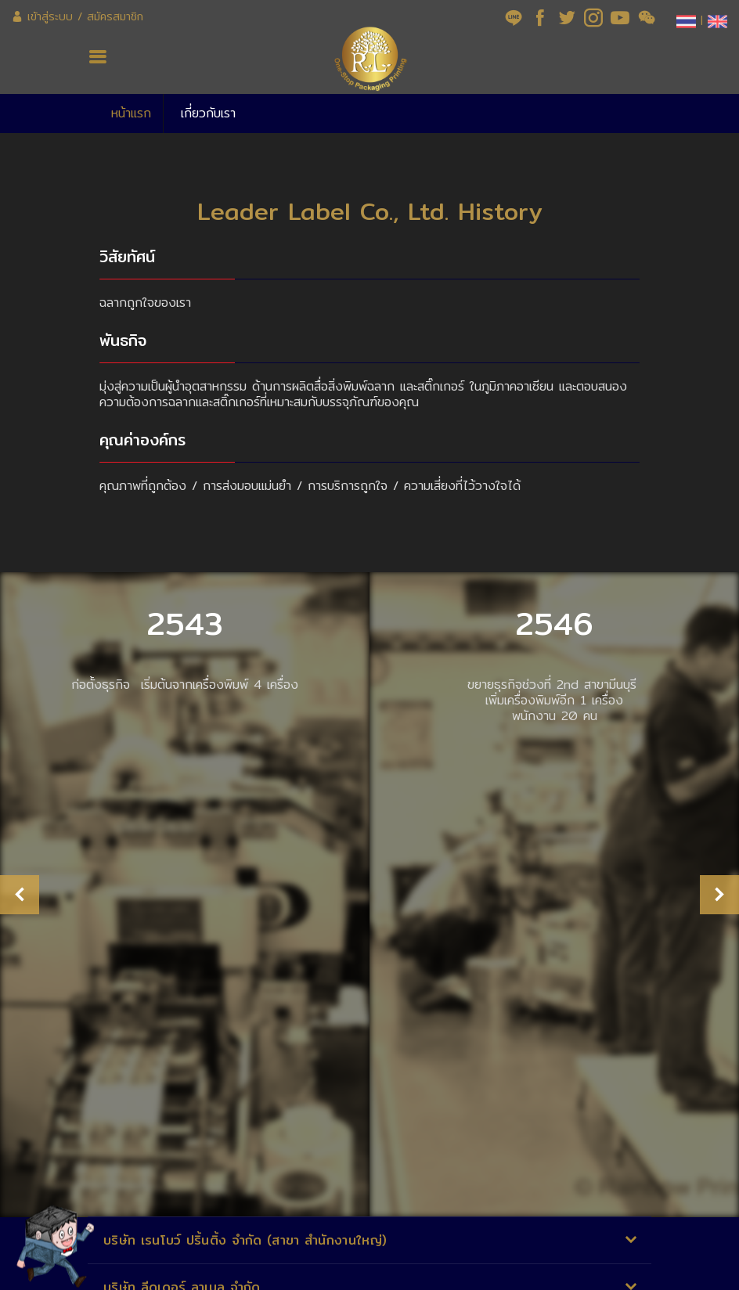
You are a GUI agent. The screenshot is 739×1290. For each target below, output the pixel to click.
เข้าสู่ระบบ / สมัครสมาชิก (77, 16)
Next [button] (719, 888)
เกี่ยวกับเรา (208, 113)
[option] (185, 888)
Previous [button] (19, 888)
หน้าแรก (131, 113)
